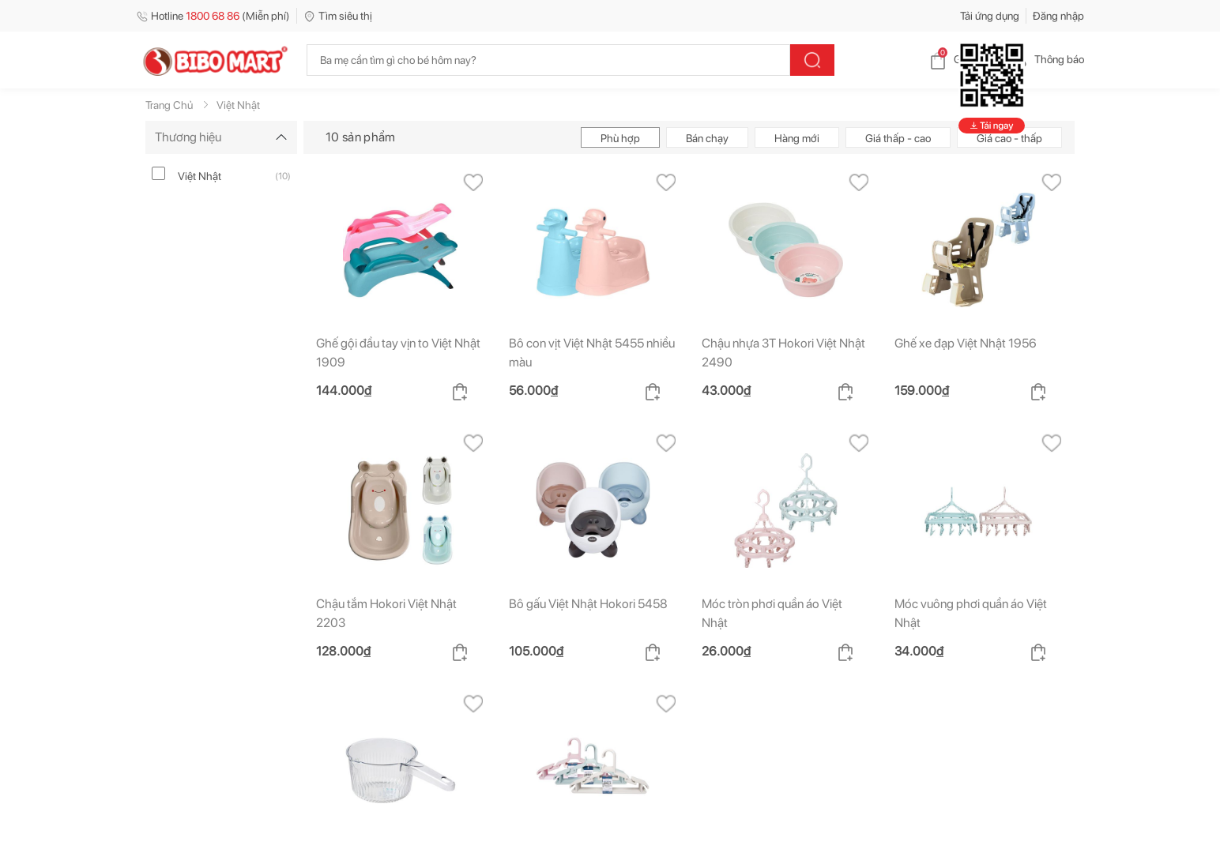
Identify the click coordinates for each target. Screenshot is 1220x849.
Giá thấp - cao (898, 137)
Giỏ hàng (962, 59)
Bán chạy (707, 137)
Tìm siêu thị (337, 15)
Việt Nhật (199, 175)
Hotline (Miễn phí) (213, 15)
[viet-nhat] (158, 172)
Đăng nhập (1058, 15)
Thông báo (1046, 59)
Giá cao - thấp (1009, 137)
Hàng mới (796, 137)
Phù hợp (620, 137)
